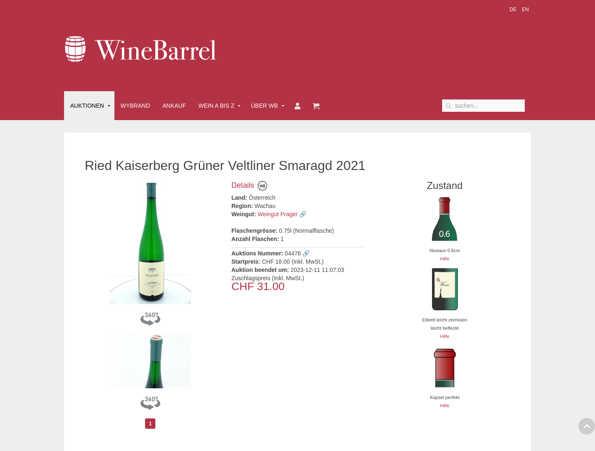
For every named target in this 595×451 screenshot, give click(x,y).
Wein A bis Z (216, 105)
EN (525, 9)
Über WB (264, 105)
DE (513, 9)
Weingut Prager (278, 214)
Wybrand (135, 105)
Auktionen (87, 105)
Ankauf (174, 105)
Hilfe (444, 258)
